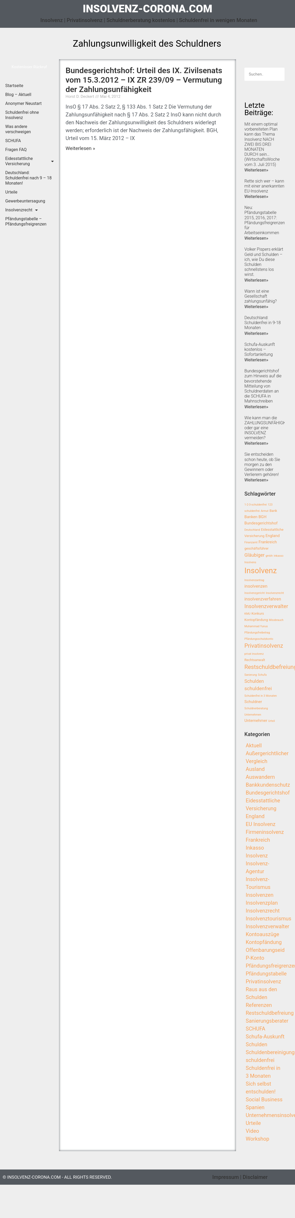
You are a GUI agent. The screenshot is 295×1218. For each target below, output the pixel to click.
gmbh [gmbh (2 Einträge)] (269, 555)
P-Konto (255, 958)
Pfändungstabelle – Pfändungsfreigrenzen (25, 221)
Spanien (255, 1107)
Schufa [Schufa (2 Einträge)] (262, 675)
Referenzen (259, 1005)
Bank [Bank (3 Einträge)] (273, 511)
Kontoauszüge (262, 934)
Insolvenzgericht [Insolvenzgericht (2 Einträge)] (254, 593)
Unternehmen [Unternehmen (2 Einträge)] (252, 714)
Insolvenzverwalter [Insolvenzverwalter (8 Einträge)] (266, 606)
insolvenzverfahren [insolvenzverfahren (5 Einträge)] (262, 599)
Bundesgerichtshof (268, 793)
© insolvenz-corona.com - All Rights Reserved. (57, 1177)
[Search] (278, 74)
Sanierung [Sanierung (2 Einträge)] (250, 675)
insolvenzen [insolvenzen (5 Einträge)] (255, 586)
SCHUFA (13, 140)
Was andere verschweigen (18, 129)
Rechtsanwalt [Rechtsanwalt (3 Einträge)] (254, 660)
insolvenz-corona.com (147, 9)
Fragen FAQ (16, 149)
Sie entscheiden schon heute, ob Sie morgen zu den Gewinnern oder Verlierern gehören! (262, 464)
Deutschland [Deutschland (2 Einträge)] (252, 530)
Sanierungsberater (267, 1021)
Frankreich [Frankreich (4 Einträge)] (268, 542)
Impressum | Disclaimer (240, 1177)
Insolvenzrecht (21, 210)
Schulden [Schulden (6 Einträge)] (254, 681)
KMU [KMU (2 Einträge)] (247, 613)
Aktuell (254, 745)
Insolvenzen (259, 895)
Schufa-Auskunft (265, 1036)
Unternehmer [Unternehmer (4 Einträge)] (255, 720)
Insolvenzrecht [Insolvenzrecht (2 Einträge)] (275, 593)
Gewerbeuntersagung (25, 200)
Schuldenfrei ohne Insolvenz (22, 115)
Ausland (255, 769)
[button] (29, 67)
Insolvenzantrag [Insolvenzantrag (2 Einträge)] (254, 580)
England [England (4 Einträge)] (272, 535)
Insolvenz (257, 855)
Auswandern (260, 777)
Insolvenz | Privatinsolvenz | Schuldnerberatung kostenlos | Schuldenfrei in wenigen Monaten (148, 20)
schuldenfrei (260, 1060)
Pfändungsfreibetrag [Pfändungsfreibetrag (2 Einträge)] (257, 632)
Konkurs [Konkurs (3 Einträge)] (257, 613)
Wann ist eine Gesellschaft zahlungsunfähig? (260, 296)
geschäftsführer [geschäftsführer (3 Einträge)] (256, 548)
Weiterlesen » (80, 148)
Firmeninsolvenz (265, 832)
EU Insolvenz (261, 824)
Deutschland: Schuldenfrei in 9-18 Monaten (262, 322)
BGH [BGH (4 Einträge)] (262, 516)
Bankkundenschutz (268, 785)
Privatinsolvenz (263, 981)
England (255, 816)
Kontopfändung (264, 942)
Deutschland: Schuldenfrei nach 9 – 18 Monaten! (28, 178)
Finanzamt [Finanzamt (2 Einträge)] (251, 542)
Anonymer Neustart (23, 103)
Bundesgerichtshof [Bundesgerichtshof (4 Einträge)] (261, 523)
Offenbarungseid (265, 950)
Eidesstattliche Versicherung (29, 161)
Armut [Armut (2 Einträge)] (264, 511)
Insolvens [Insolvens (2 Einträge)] (250, 562)
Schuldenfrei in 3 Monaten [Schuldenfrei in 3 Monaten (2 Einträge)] (260, 695)
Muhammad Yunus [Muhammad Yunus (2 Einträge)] (256, 626)
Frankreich (258, 840)
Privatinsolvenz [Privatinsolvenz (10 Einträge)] (263, 645)
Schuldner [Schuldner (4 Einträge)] (253, 701)
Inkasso (255, 848)
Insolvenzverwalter (267, 926)
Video (252, 1131)
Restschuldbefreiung (270, 1013)
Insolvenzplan (262, 903)
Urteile (11, 192)
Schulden (256, 1044)
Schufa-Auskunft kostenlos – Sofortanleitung (259, 349)
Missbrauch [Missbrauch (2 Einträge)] (276, 620)
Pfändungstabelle (266, 973)
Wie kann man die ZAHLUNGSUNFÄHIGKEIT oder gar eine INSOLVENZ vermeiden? (268, 428)
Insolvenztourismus (268, 918)
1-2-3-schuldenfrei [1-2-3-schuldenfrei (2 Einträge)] (255, 504)
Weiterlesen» (256, 170)
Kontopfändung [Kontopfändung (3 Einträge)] (256, 620)
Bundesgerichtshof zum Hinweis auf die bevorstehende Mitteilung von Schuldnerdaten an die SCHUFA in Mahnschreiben (263, 386)
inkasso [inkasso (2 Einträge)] (278, 555)
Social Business (264, 1099)
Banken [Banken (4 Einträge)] (251, 516)
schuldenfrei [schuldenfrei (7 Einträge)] (258, 688)
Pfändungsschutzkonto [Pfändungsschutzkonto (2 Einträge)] (258, 639)
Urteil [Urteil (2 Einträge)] (271, 721)
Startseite (14, 85)
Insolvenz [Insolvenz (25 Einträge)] (260, 570)
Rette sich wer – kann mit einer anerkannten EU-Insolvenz (264, 186)
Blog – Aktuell (18, 94)
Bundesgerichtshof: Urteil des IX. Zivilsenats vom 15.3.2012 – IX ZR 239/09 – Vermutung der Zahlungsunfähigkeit (144, 80)
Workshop (257, 1139)
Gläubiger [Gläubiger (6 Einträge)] (254, 555)
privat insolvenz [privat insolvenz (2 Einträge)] (254, 654)
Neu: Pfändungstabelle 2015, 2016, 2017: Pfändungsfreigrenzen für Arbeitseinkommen (264, 220)
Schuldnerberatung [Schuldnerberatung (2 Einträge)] (256, 708)
